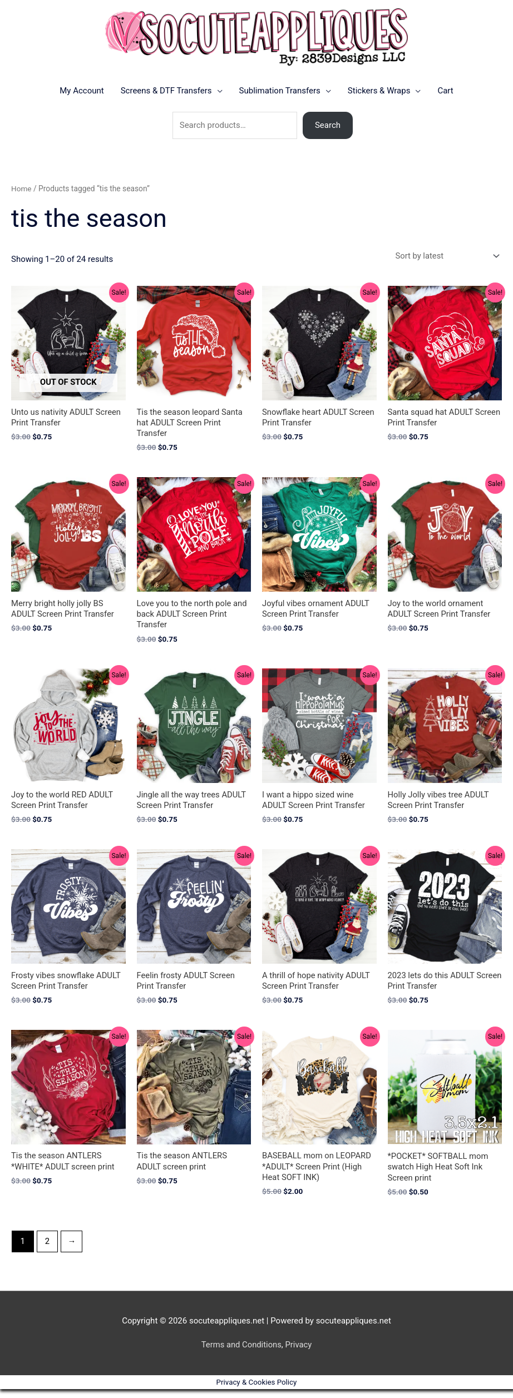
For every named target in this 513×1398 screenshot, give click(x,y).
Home (21, 194)
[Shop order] (444, 262)
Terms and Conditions (241, 1354)
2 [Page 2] (47, 1250)
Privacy (298, 1354)
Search (328, 131)
